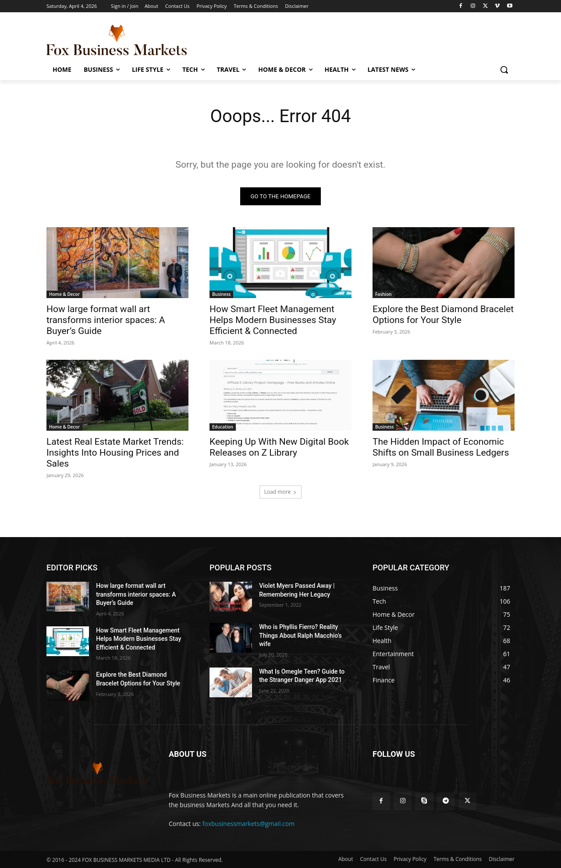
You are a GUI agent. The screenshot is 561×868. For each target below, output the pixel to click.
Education (222, 427)
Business (221, 294)
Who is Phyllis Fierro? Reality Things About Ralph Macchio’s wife (300, 635)
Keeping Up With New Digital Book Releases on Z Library (279, 447)
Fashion (383, 294)
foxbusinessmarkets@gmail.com (248, 823)
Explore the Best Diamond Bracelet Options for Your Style (443, 314)
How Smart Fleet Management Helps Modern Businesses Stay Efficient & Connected (272, 320)
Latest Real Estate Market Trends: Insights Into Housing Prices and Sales (115, 452)
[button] (504, 69)
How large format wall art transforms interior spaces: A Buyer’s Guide (105, 320)
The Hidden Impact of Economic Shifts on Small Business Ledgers (441, 447)
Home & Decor (64, 294)
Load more (280, 491)
